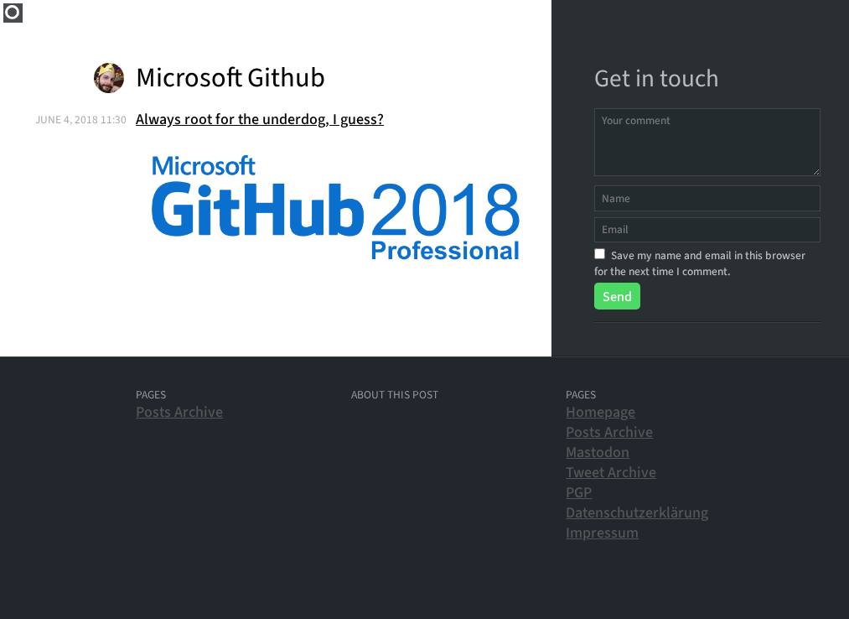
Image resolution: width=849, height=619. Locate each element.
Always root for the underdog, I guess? (260, 119)
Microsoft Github (230, 78)
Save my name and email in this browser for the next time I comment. (699, 263)
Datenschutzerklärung (637, 512)
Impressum (602, 533)
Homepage (600, 412)
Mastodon (597, 452)
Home (13, 13)
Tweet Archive (611, 472)
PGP (579, 492)
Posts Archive (179, 413)
